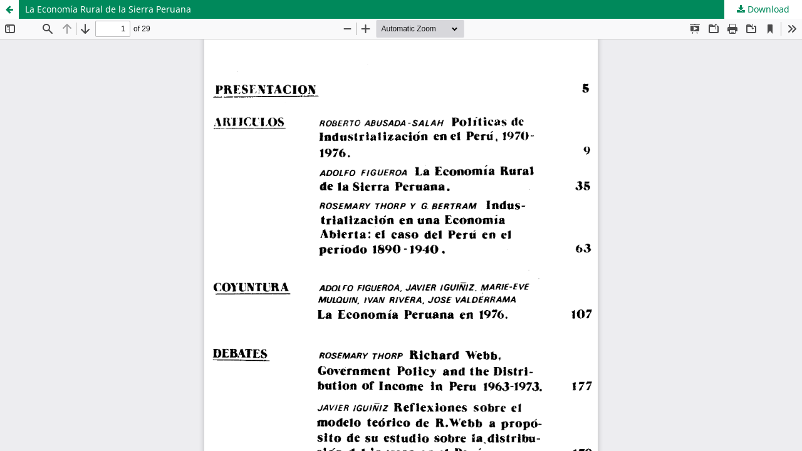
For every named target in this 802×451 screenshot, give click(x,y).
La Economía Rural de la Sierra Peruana (108, 9)
